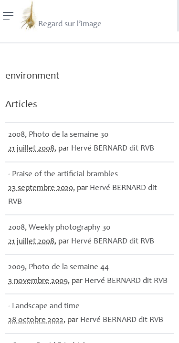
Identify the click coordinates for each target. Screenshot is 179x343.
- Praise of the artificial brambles (63, 175)
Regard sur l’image (60, 15)
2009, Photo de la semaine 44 (58, 267)
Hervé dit (112, 149)
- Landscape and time (44, 307)
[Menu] (8, 16)
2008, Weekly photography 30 (59, 228)
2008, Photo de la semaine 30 (58, 135)
